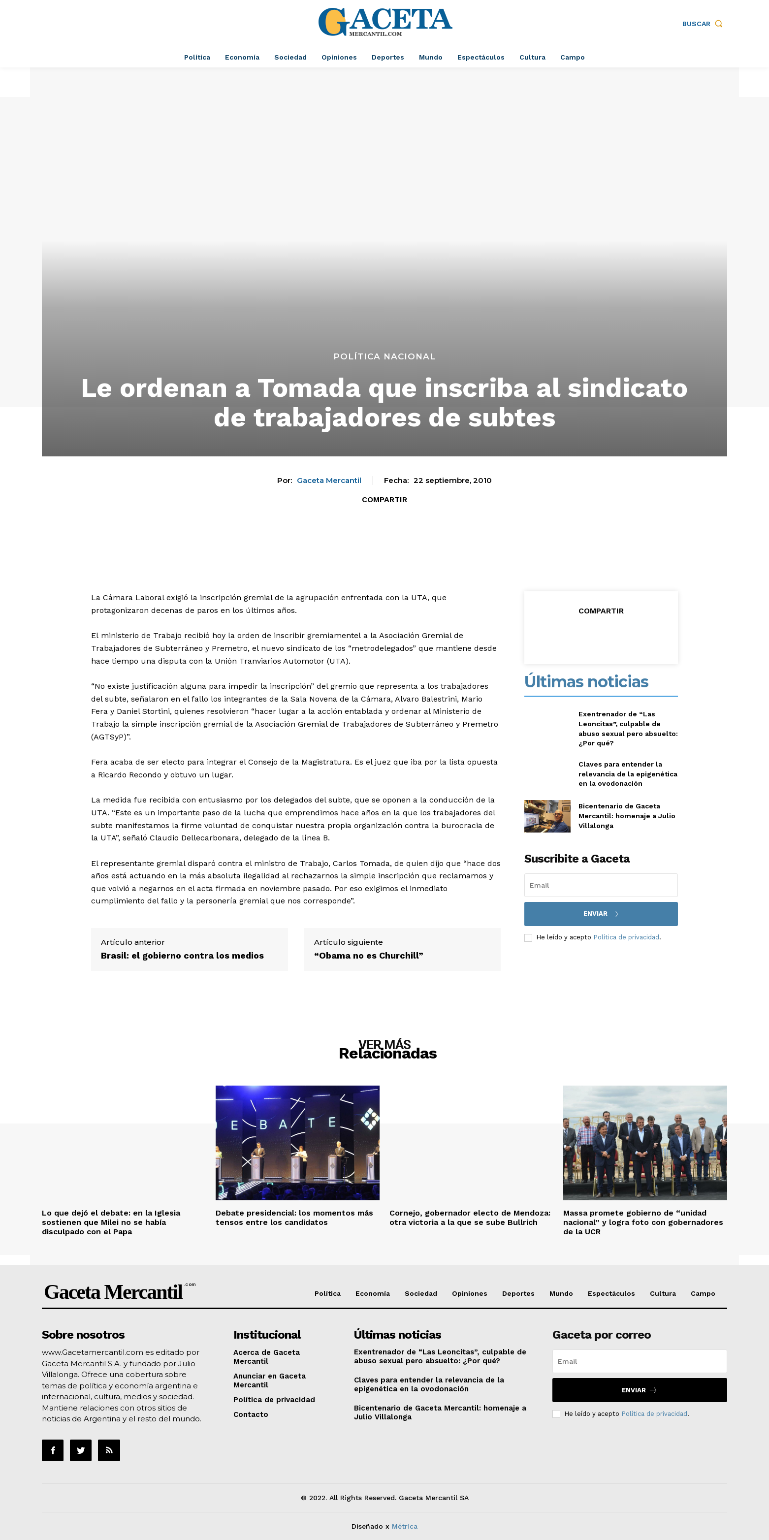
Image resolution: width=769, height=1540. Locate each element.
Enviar (601, 914)
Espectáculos (611, 1293)
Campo (703, 1293)
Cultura (663, 1293)
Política (328, 1293)
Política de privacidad (626, 937)
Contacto (250, 1414)
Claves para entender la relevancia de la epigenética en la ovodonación (627, 773)
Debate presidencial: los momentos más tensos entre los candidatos (294, 1217)
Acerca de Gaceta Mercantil (266, 1357)
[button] (704, 23)
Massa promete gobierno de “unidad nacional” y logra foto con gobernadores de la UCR (643, 1222)
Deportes (518, 1293)
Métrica (404, 1526)
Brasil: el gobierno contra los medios (182, 955)
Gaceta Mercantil (329, 480)
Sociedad (421, 1293)
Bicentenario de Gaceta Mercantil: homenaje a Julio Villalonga (626, 815)
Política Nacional (384, 357)
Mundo (561, 1293)
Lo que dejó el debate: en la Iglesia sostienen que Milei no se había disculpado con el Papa (111, 1222)
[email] (601, 885)
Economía (372, 1293)
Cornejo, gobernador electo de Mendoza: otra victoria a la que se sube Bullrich (469, 1217)
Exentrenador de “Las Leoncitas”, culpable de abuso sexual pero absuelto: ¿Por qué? (440, 1356)
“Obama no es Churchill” (368, 955)
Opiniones (469, 1293)
